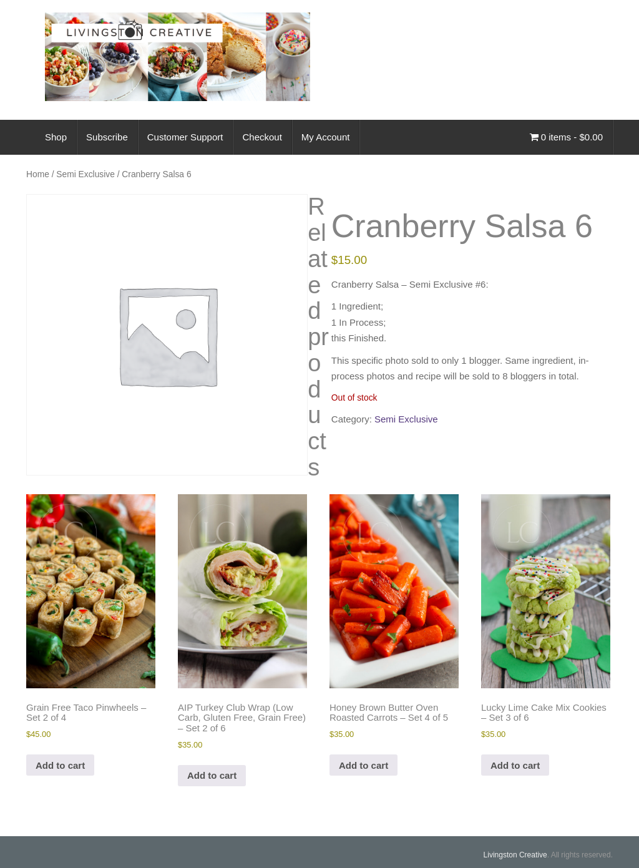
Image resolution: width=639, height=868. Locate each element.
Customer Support (185, 137)
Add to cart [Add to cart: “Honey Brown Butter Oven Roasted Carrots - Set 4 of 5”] (363, 765)
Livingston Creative (515, 855)
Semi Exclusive (85, 174)
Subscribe (107, 137)
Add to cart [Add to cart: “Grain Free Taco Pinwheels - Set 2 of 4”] (60, 765)
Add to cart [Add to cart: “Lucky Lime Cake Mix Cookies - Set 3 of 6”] (515, 765)
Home (37, 174)
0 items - (566, 137)
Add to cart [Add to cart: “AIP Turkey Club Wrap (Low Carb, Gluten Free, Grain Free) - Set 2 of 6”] (212, 775)
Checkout (261, 137)
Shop (56, 137)
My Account (325, 137)
